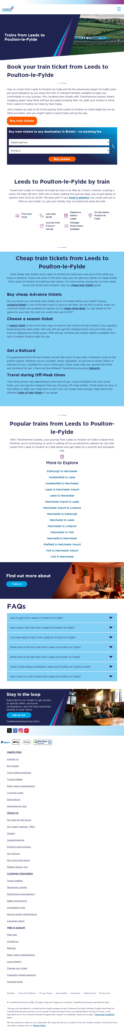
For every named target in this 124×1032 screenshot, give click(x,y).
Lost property (14, 961)
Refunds (11, 948)
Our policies (13, 853)
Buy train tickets (22, 120)
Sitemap (10, 993)
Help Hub (12, 934)
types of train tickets (30, 392)
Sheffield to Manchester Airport (62, 544)
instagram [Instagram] (20, 730)
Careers (11, 833)
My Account (105, 993)
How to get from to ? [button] (36, 617)
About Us (12, 813)
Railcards (94, 368)
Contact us (13, 759)
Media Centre (90, 993)
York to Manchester (62, 556)
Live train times (15, 793)
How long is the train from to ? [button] (42, 627)
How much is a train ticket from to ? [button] (45, 676)
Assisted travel (15, 981)
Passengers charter (17, 887)
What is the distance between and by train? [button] (50, 666)
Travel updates (15, 779)
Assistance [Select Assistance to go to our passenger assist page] (75, 993)
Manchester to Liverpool (62, 526)
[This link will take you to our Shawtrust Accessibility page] (42, 744)
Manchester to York (62, 532)
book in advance (79, 197)
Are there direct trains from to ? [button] (43, 637)
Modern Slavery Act (17, 867)
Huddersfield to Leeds (62, 477)
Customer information (20, 873)
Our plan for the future (19, 820)
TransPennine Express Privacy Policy (23, 721)
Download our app (17, 806)
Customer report (16, 921)
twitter (9, 730)
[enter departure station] (59, 142)
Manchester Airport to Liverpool (62, 507)
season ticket (17, 325)
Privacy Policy (45, 993)
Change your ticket (17, 968)
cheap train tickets (82, 285)
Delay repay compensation (21, 786)
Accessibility (61, 993)
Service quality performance (22, 914)
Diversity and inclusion (19, 847)
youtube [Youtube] (26, 730)
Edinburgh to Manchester (62, 471)
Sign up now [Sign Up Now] (18, 715)
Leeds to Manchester (62, 495)
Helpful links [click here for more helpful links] (14, 752)
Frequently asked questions (21, 975)
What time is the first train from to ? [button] (45, 647)
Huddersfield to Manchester (62, 483)
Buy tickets (62, 159)
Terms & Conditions (27, 993)
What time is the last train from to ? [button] (45, 657)
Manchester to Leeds (62, 520)
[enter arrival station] (59, 150)
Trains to (16, 584)
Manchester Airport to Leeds (62, 501)
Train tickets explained (19, 772)
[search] (59, 142)
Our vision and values (18, 860)
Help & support (16, 927)
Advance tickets (16, 304)
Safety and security (17, 901)
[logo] (8, 9)
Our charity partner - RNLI (21, 826)
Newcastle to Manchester (62, 538)
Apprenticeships (15, 840)
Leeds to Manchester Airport (62, 489)
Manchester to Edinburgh (62, 514)
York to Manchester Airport (62, 550)
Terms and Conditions (104, 1015)
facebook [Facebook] (15, 730)
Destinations (13, 799)
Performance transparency (21, 894)
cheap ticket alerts (74, 308)
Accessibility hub (16, 907)
